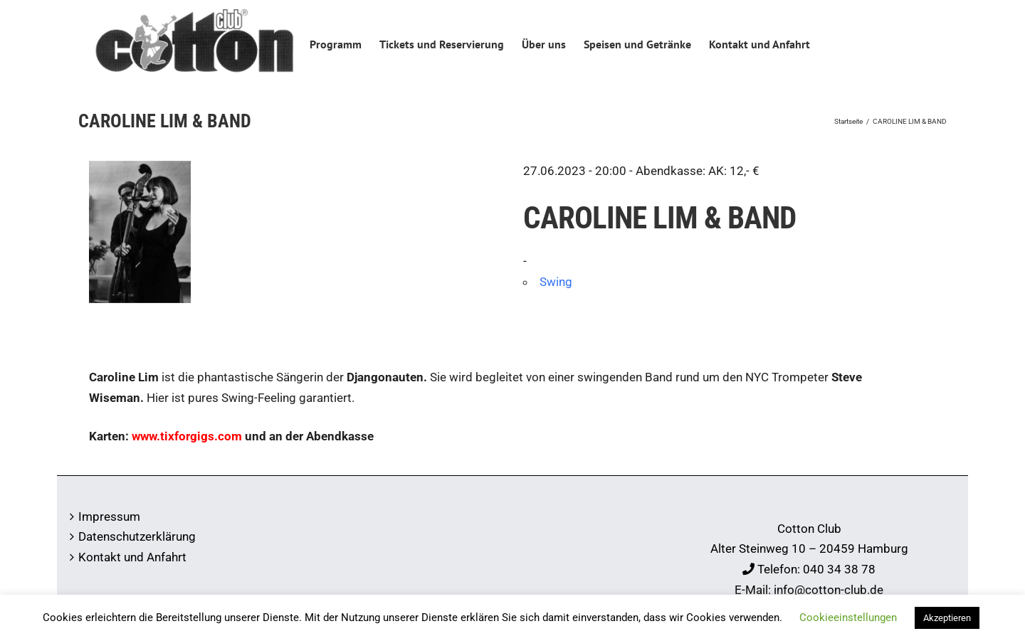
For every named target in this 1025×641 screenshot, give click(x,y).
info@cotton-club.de (828, 590)
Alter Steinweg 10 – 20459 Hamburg (809, 548)
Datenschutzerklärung (137, 536)
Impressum (109, 516)
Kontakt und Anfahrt (132, 557)
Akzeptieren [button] (947, 618)
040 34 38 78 (839, 569)
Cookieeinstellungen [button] (848, 617)
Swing (556, 282)
